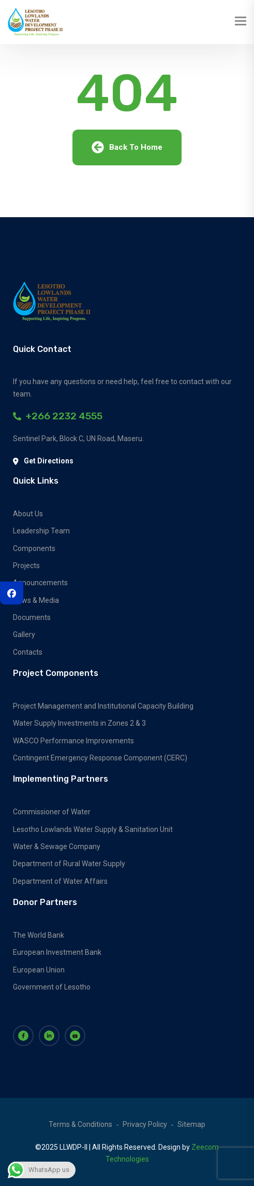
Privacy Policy (145, 1124)
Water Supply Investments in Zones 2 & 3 (79, 723)
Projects (26, 565)
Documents (32, 617)
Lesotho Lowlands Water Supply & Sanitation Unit (93, 829)
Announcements (40, 582)
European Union (39, 970)
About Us (28, 514)
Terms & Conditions (80, 1124)
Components (34, 548)
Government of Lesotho (52, 987)
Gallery (24, 634)
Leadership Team (41, 531)
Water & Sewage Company (56, 846)
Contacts (27, 652)
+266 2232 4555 (57, 416)
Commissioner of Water (52, 812)
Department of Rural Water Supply (69, 863)
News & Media (36, 600)
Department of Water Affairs (60, 881)
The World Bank (38, 935)
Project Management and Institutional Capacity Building (103, 706)
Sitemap (191, 1124)
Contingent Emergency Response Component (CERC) (100, 758)
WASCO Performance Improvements (73, 741)
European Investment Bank (57, 952)
